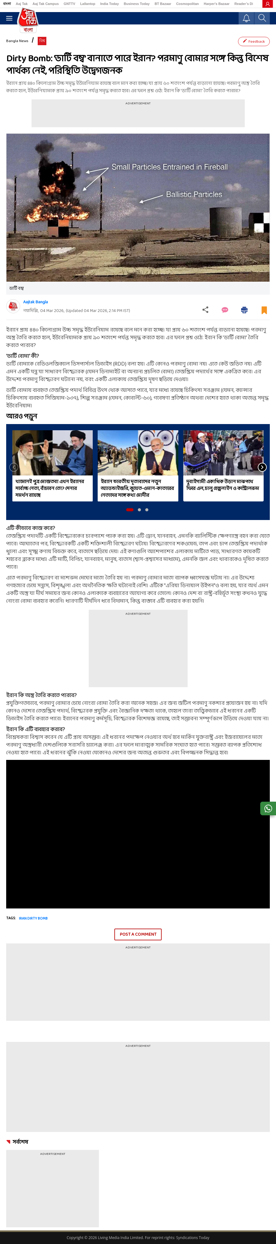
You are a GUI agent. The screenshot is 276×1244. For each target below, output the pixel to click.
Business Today (137, 4)
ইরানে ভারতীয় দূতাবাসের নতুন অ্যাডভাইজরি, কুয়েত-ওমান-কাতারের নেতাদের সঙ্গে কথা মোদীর (137, 489)
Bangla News (17, 41)
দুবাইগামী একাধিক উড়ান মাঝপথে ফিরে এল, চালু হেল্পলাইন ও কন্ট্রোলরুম (222, 485)
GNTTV (69, 4)
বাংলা (7, 4)
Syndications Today (192, 1237)
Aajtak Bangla (35, 302)
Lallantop (87, 4)
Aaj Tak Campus (45, 4)
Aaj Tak (22, 4)
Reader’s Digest (247, 4)
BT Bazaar (163, 4)
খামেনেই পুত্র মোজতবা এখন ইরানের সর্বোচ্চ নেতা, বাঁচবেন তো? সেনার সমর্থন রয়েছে (49, 489)
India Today (109, 4)
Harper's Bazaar (216, 4)
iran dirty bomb (33, 919)
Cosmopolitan (187, 4)
